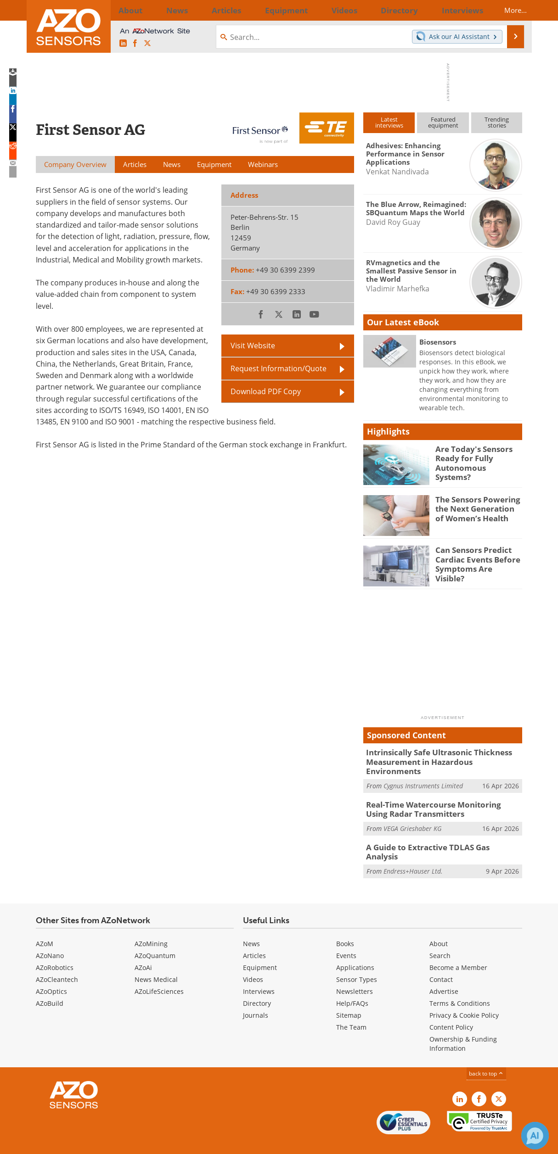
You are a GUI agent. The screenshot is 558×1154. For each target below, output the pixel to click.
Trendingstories (497, 122)
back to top (486, 1054)
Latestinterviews (389, 122)
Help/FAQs (352, 984)
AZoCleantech (57, 960)
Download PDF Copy (266, 391)
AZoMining (151, 924)
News (251, 924)
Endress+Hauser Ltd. (413, 846)
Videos (253, 960)
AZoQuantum (155, 936)
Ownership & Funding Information (463, 1024)
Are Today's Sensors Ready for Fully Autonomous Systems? (474, 457)
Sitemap (348, 996)
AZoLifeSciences (159, 972)
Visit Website (253, 345)
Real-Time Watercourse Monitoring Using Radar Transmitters (437, 797)
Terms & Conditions (459, 984)
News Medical (156, 960)
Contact (441, 960)
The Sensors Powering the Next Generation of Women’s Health (475, 507)
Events (346, 936)
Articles (254, 936)
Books (345, 924)
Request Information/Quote (279, 368)
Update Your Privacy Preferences (105, 1142)
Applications (355, 948)
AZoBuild (49, 984)
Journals (255, 996)
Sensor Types (356, 960)
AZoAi (143, 948)
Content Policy (451, 1007)
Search (440, 936)
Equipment (260, 948)
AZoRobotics (54, 948)
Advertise (443, 972)
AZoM (44, 924)
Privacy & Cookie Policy (464, 996)
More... (507, 10)
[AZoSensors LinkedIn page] (123, 44)
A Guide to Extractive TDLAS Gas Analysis (436, 833)
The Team (351, 1007)
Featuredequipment (443, 122)
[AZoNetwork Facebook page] (135, 44)
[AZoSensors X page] (147, 44)
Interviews (259, 972)
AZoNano (50, 936)
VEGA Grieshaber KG (412, 814)
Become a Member (458, 948)
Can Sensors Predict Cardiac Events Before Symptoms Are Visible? (474, 558)
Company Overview (75, 164)
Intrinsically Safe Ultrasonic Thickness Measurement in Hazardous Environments (439, 756)
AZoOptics (51, 972)
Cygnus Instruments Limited (423, 774)
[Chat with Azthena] (535, 1135)
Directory (257, 984)
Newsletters (354, 972)
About (438, 924)
